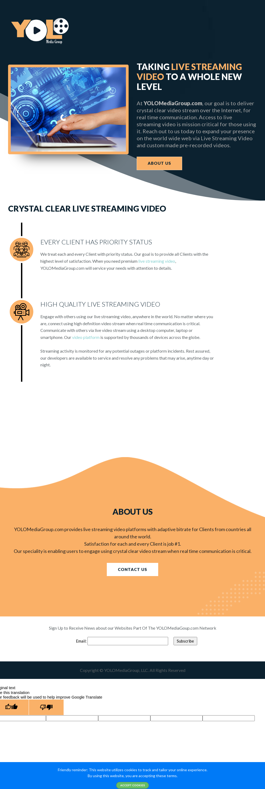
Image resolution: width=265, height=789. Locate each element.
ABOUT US (159, 163)
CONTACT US (132, 569)
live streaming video (156, 261)
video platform (86, 337)
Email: (81, 641)
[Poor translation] (46, 707)
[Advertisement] (132, 419)
